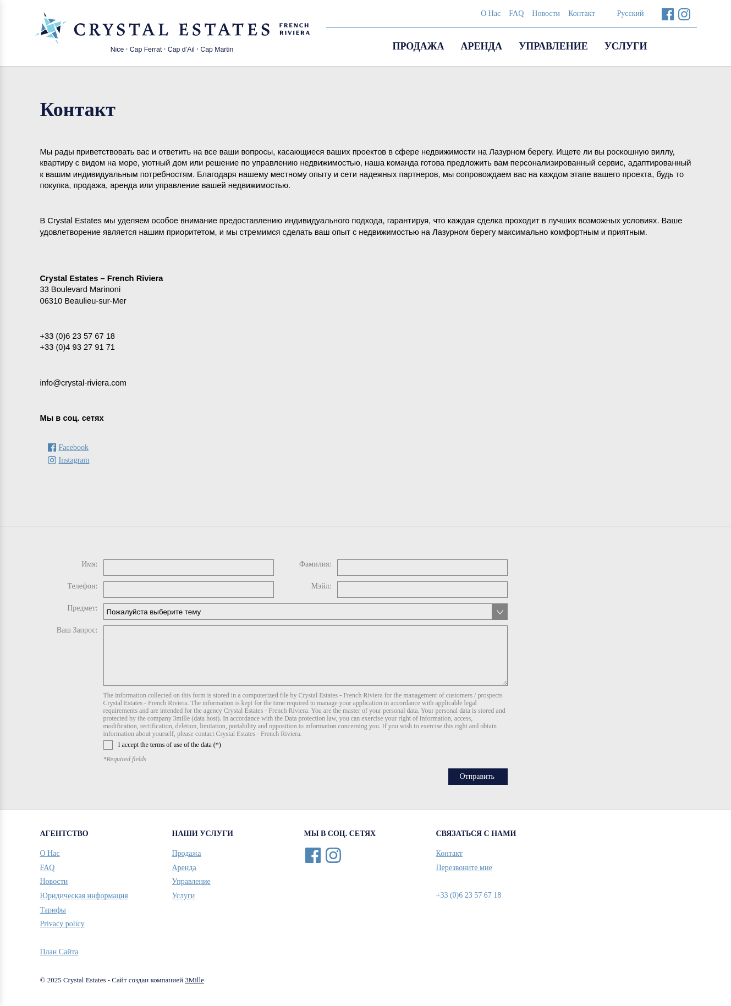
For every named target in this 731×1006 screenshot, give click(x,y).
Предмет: (82, 608)
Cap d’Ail (181, 49)
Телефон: (82, 586)
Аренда (481, 46)
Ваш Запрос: (77, 630)
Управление (553, 46)
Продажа (418, 46)
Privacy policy (62, 924)
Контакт (581, 13)
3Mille (194, 980)
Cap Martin (216, 49)
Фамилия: (315, 564)
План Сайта (59, 952)
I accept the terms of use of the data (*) (162, 745)
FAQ (516, 13)
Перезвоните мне (464, 868)
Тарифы (53, 910)
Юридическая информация (84, 896)
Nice (117, 49)
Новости (546, 13)
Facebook (668, 14)
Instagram (684, 14)
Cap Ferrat (146, 49)
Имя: (89, 564)
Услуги (625, 46)
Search (683, 47)
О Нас (491, 13)
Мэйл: (321, 586)
